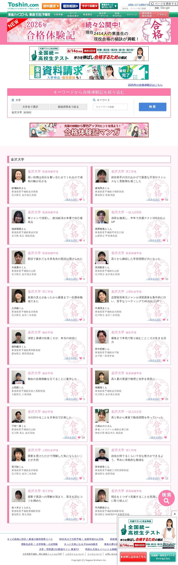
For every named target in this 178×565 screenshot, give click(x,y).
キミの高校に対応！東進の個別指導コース (30, 539)
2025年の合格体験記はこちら (145, 85)
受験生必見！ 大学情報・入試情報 (39, 544)
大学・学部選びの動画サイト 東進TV (59, 549)
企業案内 (142, 5)
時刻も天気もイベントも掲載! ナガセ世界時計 (110, 549)
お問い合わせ (111, 554)
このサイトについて (74, 554)
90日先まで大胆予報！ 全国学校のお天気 (81, 539)
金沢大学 (22, 112)
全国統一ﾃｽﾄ (133, 5)
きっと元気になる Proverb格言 (81, 544)
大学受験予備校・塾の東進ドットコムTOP (42, 554)
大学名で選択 (30, 106)
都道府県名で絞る (68, 106)
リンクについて (94, 554)
